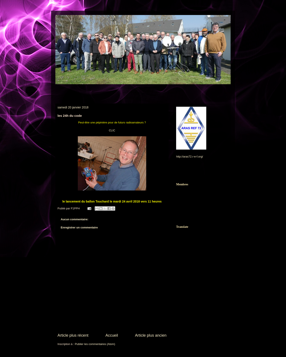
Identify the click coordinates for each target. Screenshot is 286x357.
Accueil (111, 335)
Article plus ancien (151, 335)
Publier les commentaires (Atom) (95, 344)
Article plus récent (72, 335)
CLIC (112, 130)
